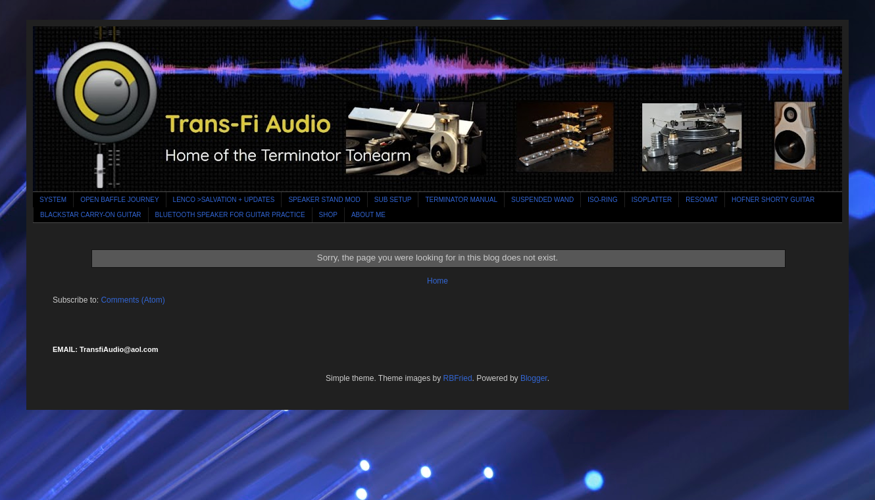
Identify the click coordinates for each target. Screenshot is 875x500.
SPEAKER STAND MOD (324, 199)
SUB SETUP (393, 199)
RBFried (457, 378)
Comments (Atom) (132, 300)
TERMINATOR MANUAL (461, 199)
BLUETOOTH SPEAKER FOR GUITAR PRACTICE (230, 214)
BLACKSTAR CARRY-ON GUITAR (90, 214)
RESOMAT (702, 199)
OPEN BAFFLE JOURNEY (119, 199)
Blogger (533, 378)
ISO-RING (603, 199)
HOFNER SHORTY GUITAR (773, 199)
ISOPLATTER (652, 199)
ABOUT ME (368, 214)
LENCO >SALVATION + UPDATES (224, 199)
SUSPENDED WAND (542, 199)
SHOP (328, 214)
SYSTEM (52, 199)
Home (437, 281)
